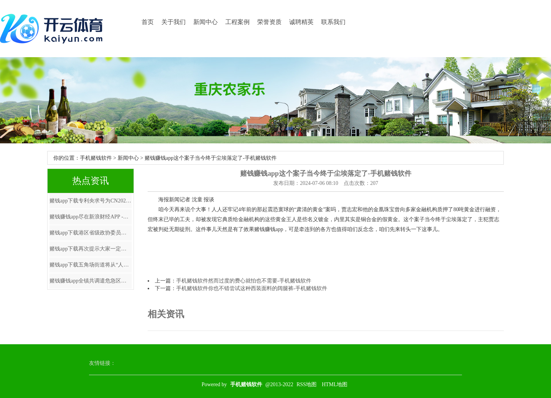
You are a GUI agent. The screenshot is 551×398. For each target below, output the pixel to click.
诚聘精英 (301, 22)
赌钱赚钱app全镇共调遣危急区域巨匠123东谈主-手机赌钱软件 (90, 281)
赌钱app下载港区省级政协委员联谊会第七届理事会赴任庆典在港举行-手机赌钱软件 (90, 233)
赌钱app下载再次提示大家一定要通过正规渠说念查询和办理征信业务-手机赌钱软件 (90, 249)
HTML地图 (335, 384)
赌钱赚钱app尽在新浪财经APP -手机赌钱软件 (90, 217)
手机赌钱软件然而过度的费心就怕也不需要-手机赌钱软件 (243, 281)
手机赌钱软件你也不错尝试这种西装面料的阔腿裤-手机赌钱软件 (251, 288)
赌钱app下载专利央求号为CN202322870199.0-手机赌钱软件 (90, 201)
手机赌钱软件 (96, 158)
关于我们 (173, 22)
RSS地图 (306, 384)
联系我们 (333, 22)
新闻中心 (205, 22)
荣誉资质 (269, 22)
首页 (148, 22)
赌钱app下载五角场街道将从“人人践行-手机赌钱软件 (90, 265)
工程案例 (237, 22)
